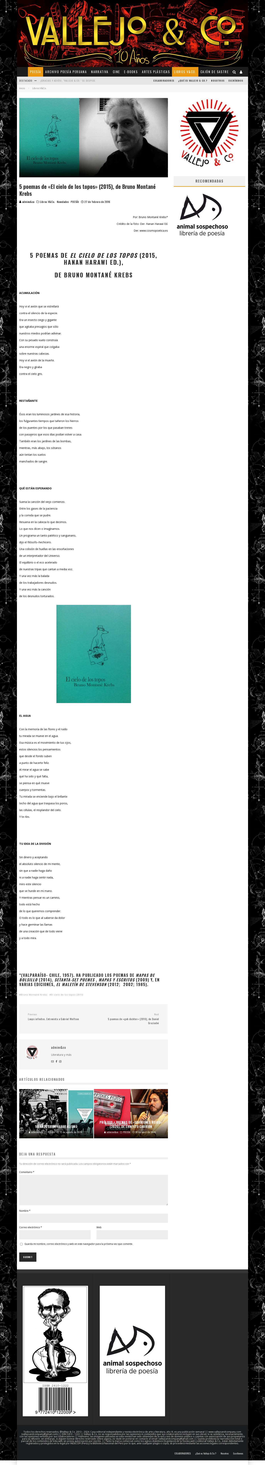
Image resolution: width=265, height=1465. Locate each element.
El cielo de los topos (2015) (67, 994)
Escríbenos (235, 80)
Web (98, 1232)
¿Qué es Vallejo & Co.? (192, 80)
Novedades (63, 201)
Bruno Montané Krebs (34, 994)
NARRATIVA (100, 71)
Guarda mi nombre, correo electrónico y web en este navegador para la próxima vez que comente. (78, 1248)
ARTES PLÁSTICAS (156, 71)
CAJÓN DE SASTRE (214, 71)
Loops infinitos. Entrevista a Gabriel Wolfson (59, 1017)
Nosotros (218, 80)
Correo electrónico (30, 1232)
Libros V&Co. (185, 71)
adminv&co (26, 202)
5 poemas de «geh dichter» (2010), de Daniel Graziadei (127, 1019)
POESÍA (35, 71)
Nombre (24, 1215)
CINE (116, 71)
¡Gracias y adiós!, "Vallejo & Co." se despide (67, 80)
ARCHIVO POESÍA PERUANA (66, 71)
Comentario (26, 1172)
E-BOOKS (131, 71)
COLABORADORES (163, 80)
